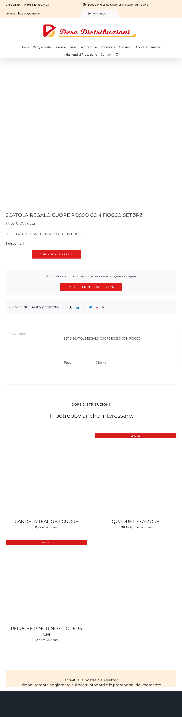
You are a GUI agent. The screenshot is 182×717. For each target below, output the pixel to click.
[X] (70, 307)
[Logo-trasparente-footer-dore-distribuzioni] (91, 700)
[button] (117, 54)
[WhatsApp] (84, 307)
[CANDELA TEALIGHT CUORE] (46, 436)
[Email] (103, 307)
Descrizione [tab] (17, 333)
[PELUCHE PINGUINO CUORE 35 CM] (46, 543)
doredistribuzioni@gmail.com (24, 13)
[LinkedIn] (77, 307)
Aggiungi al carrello (56, 254)
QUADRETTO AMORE (135, 521)
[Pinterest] (97, 307)
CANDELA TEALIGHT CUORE (46, 521)
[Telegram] (90, 307)
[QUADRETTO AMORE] (136, 436)
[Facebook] (64, 307)
